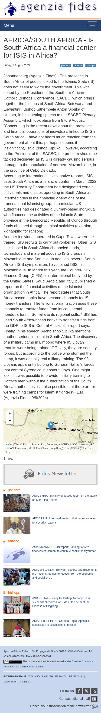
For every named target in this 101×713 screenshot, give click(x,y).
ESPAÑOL (61, 676)
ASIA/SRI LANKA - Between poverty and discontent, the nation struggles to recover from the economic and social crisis (64, 573)
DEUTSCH (9, 681)
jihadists (65, 65)
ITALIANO (34, 676)
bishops (91, 65)
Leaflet (8, 444)
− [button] (9, 420)
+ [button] (9, 413)
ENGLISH (47, 676)
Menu (9, 25)
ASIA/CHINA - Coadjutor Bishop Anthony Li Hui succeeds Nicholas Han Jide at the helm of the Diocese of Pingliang (61, 602)
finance (78, 65)
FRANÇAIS (75, 676)
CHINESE (23, 681)
